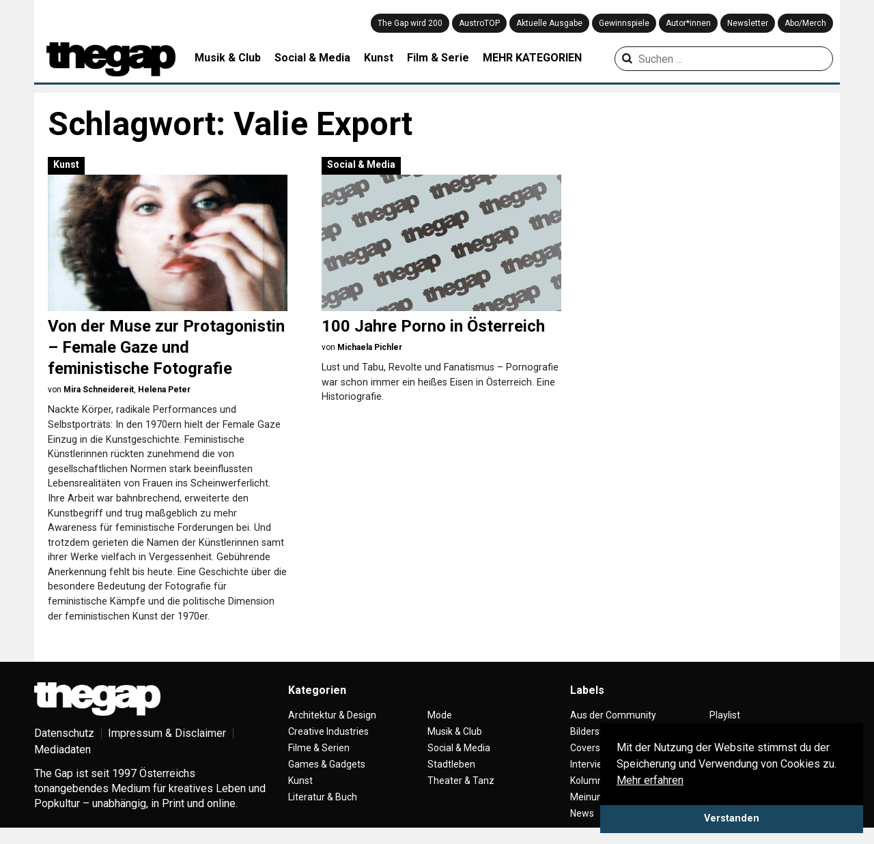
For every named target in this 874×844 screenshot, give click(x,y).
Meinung (589, 796)
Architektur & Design (332, 715)
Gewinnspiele (624, 23)
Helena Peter (164, 389)
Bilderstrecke (598, 731)
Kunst (378, 57)
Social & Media (312, 57)
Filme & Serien (319, 747)
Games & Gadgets (326, 764)
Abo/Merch (805, 23)
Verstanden (731, 818)
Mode (439, 715)
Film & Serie (438, 57)
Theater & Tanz (460, 780)
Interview (590, 764)
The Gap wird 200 (410, 23)
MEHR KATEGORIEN (532, 57)
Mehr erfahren (650, 780)
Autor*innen (688, 23)
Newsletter (747, 23)
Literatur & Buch (322, 796)
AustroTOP (479, 23)
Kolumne (589, 780)
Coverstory (593, 747)
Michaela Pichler (369, 347)
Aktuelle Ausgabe (549, 23)
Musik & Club (228, 57)
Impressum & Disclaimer (167, 733)
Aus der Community (613, 715)
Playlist (724, 715)
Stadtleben (451, 764)
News (582, 813)
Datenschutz (64, 733)
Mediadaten (62, 749)
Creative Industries (328, 731)
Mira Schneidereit (99, 389)
